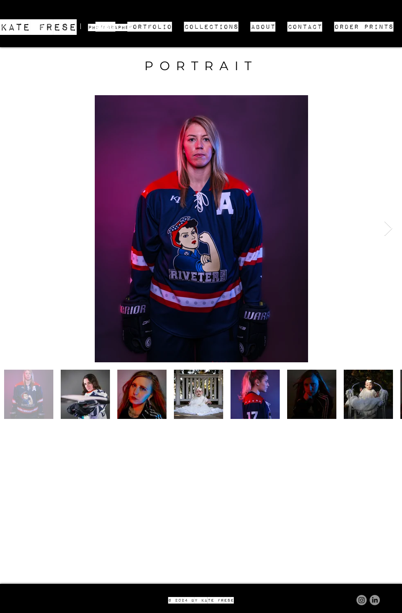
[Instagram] (361, 600)
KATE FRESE (38, 26)
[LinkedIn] (375, 600)
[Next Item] (388, 229)
